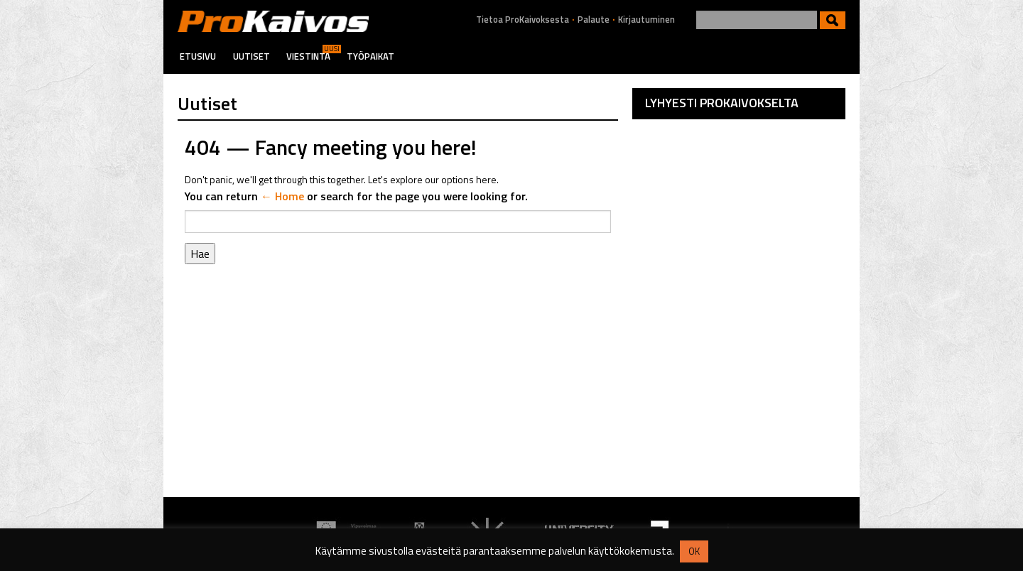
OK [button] (694, 551)
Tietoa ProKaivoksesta (522, 19)
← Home (282, 196)
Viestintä (308, 56)
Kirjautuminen (646, 19)
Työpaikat (370, 56)
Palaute (594, 19)
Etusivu (198, 56)
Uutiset (251, 56)
